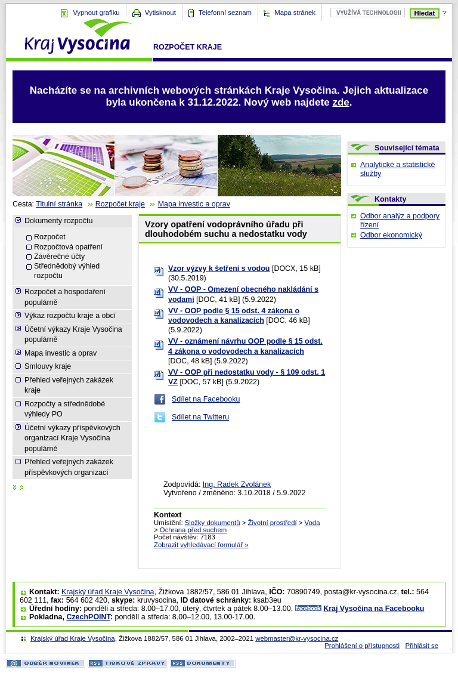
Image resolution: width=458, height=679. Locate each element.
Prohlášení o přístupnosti (362, 645)
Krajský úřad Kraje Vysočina (107, 592)
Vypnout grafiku (96, 12)
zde (340, 102)
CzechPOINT (88, 617)
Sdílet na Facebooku (206, 399)
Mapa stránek (294, 12)
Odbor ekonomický (391, 235)
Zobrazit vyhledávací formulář (201, 544)
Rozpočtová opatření (68, 247)
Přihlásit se (421, 645)
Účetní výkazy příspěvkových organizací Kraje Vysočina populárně (72, 438)
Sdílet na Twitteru (200, 417)
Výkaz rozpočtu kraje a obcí (70, 315)
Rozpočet (50, 237)
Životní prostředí (272, 522)
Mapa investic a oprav (194, 204)
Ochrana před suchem (193, 529)
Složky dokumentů (212, 522)
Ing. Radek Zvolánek (237, 484)
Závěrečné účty (59, 256)
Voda (312, 522)
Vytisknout (160, 12)
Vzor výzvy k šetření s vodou (219, 268)
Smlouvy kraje (47, 366)
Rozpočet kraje (187, 47)
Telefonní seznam (225, 12)
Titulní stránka (59, 204)
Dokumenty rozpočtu (58, 221)
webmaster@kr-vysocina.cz (296, 638)
